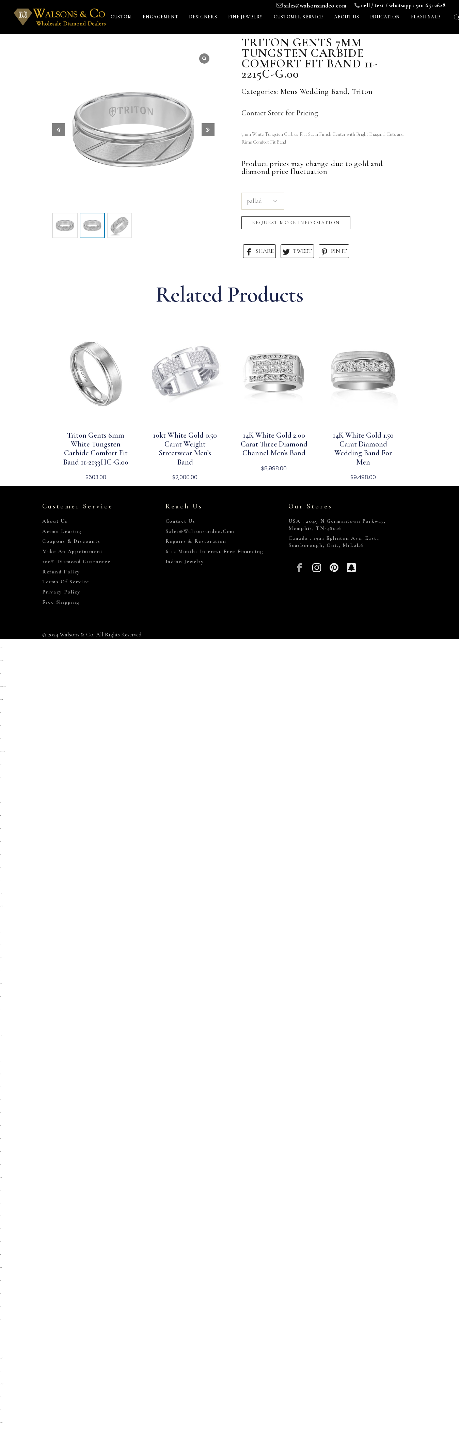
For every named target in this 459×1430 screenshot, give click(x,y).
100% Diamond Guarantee (76, 561)
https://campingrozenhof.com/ (1, 699)
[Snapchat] (351, 566)
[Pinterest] (334, 566)
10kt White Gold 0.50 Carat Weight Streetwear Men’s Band (185, 449)
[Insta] (317, 566)
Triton (362, 91)
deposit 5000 (0, 712)
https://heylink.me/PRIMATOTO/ (3, 686)
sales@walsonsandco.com (315, 5)
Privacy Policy (61, 592)
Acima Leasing (62, 531)
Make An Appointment (72, 551)
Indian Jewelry (184, 561)
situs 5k (0, 802)
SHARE (259, 251)
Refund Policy (61, 572)
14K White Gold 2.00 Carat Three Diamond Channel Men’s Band (274, 444)
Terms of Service (65, 582)
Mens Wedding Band (314, 91)
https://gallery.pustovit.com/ (1, 1422)
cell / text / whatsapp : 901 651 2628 (403, 5)
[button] (208, 129)
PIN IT (334, 251)
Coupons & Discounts (71, 541)
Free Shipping (61, 602)
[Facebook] (299, 566)
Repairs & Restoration (195, 541)
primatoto (0, 673)
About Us (55, 521)
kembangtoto (0, 1267)
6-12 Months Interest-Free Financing (214, 551)
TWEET (297, 251)
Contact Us (180, 521)
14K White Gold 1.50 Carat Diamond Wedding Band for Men (363, 449)
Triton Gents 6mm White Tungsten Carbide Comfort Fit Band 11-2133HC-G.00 (95, 449)
